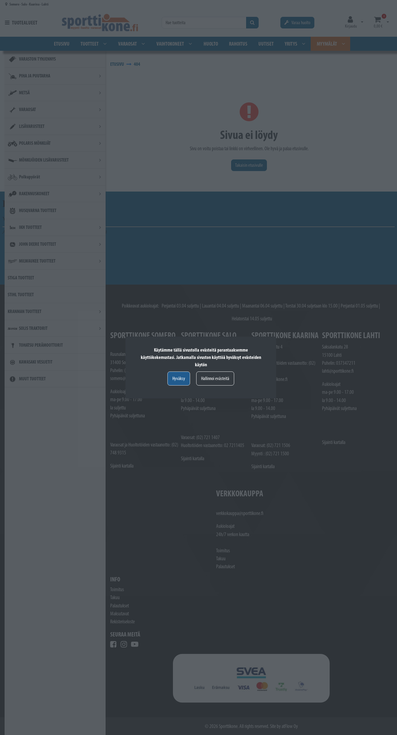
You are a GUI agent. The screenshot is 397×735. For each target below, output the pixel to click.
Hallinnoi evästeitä (215, 378)
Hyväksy (178, 378)
